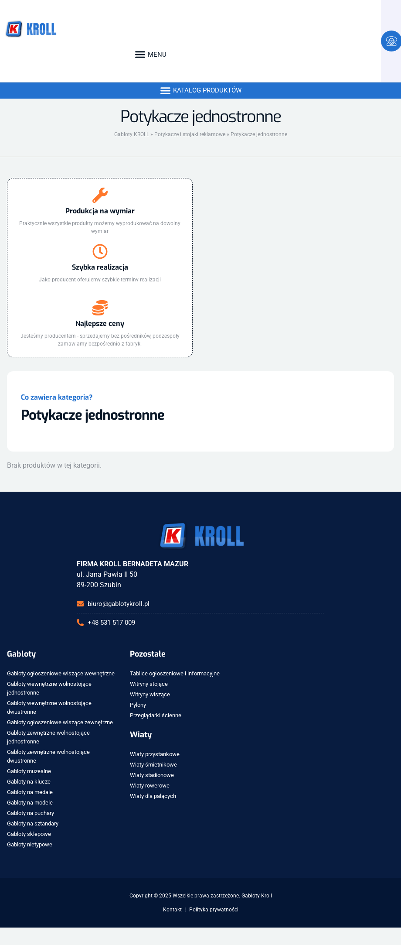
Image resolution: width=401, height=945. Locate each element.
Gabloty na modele (30, 802)
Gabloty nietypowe (29, 844)
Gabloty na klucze (29, 781)
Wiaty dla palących (153, 796)
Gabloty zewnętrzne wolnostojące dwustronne (48, 756)
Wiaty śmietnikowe (153, 764)
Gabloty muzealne (29, 771)
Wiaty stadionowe (152, 775)
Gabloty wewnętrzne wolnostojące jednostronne (49, 688)
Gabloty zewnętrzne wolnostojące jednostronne (48, 737)
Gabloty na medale (30, 792)
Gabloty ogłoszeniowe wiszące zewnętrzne (60, 722)
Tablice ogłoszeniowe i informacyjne (175, 673)
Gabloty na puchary (30, 813)
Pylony (138, 705)
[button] (150, 54)
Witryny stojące (149, 684)
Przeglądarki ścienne (155, 715)
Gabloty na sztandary (32, 823)
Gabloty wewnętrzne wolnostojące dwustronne (49, 707)
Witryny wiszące (150, 694)
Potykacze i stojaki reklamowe (189, 134)
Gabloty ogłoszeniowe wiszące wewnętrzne (61, 673)
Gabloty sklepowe (29, 834)
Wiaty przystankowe (155, 754)
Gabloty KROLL (131, 134)
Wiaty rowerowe (150, 785)
